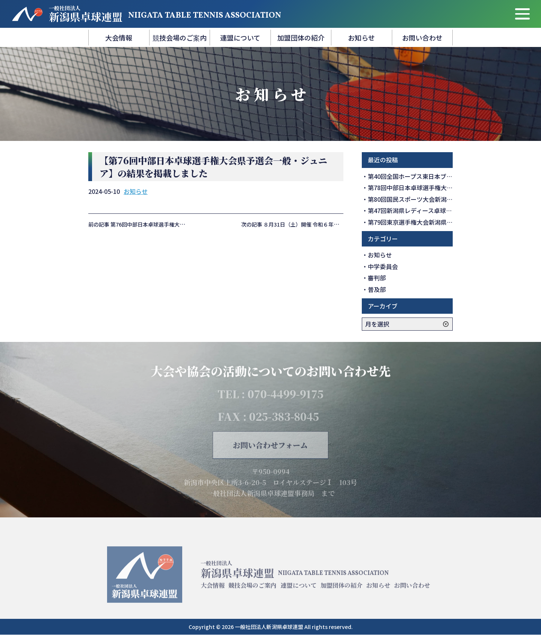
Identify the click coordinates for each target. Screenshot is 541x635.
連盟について (240, 37)
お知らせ (361, 37)
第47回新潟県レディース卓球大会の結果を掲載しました (443, 210)
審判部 (377, 277)
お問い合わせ (422, 37)
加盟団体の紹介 (301, 37)
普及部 (377, 289)
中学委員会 (383, 266)
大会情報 (118, 37)
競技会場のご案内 (180, 37)
